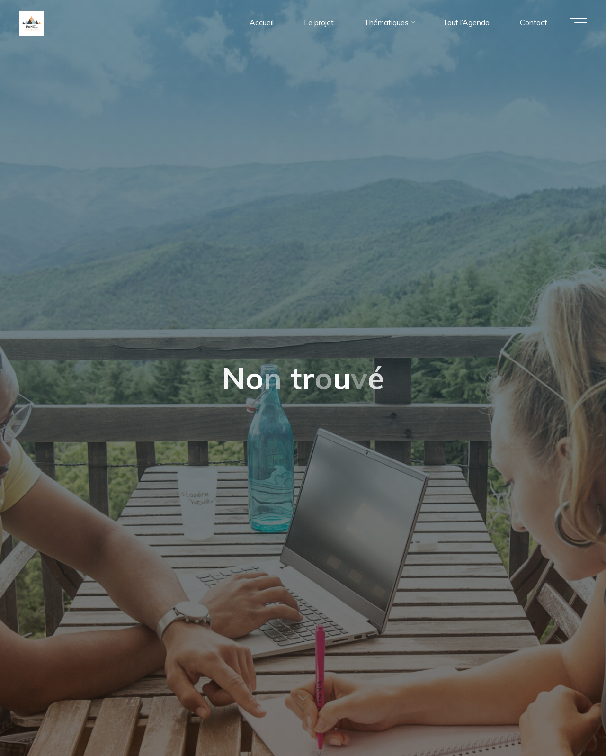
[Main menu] (578, 22)
